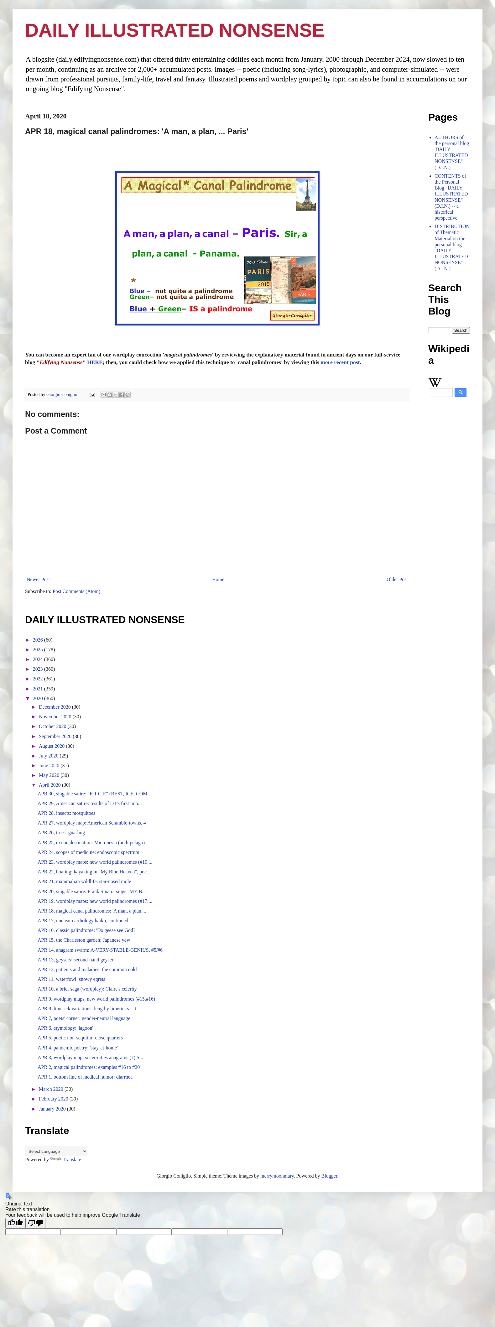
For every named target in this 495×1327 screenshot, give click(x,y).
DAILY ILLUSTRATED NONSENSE (175, 30)
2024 (38, 659)
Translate (65, 1159)
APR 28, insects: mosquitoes (66, 813)
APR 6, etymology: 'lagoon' (65, 1028)
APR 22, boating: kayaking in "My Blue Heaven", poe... (94, 871)
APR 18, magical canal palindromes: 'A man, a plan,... (92, 910)
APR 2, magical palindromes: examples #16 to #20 (89, 1067)
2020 (38, 698)
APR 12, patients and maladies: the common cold (87, 969)
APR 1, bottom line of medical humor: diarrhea (85, 1077)
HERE (95, 362)
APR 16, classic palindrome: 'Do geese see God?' (87, 930)
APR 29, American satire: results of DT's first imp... (90, 803)
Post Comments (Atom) (76, 591)
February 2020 (54, 1098)
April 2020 (50, 785)
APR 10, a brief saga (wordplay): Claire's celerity (87, 988)
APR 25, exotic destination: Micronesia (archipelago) (91, 842)
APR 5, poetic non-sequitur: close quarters (80, 1037)
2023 (38, 669)
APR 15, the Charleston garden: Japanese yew (84, 940)
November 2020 (56, 716)
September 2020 (56, 736)
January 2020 (53, 1108)
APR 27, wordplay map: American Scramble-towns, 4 (92, 822)
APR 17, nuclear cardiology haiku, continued (83, 920)
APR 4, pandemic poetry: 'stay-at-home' (78, 1047)
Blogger (329, 1176)
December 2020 (55, 707)
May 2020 (49, 775)
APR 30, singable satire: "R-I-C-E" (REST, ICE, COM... (94, 793)
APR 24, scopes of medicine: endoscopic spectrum (88, 852)
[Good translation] (15, 1223)
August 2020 (52, 746)
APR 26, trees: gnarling (61, 832)
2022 (38, 678)
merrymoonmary (277, 1176)
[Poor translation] (35, 1223)
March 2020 (52, 1089)
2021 (38, 688)
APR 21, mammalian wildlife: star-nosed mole (84, 881)
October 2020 (53, 726)
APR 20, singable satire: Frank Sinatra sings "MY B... (92, 891)
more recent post (340, 362)
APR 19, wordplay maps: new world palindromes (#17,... (95, 901)
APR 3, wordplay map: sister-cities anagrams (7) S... (90, 1057)
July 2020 (49, 755)
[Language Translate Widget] (56, 1151)
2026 (38, 640)
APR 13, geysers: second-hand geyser (75, 959)
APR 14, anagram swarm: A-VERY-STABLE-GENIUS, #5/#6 (100, 950)
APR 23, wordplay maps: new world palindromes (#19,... (95, 862)
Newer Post (38, 579)
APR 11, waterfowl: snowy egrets (71, 979)
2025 (38, 649)
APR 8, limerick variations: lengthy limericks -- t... (89, 1008)
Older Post (397, 579)
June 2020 (49, 765)
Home (218, 579)
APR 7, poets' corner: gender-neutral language (84, 1018)
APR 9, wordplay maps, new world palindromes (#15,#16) (96, 999)
